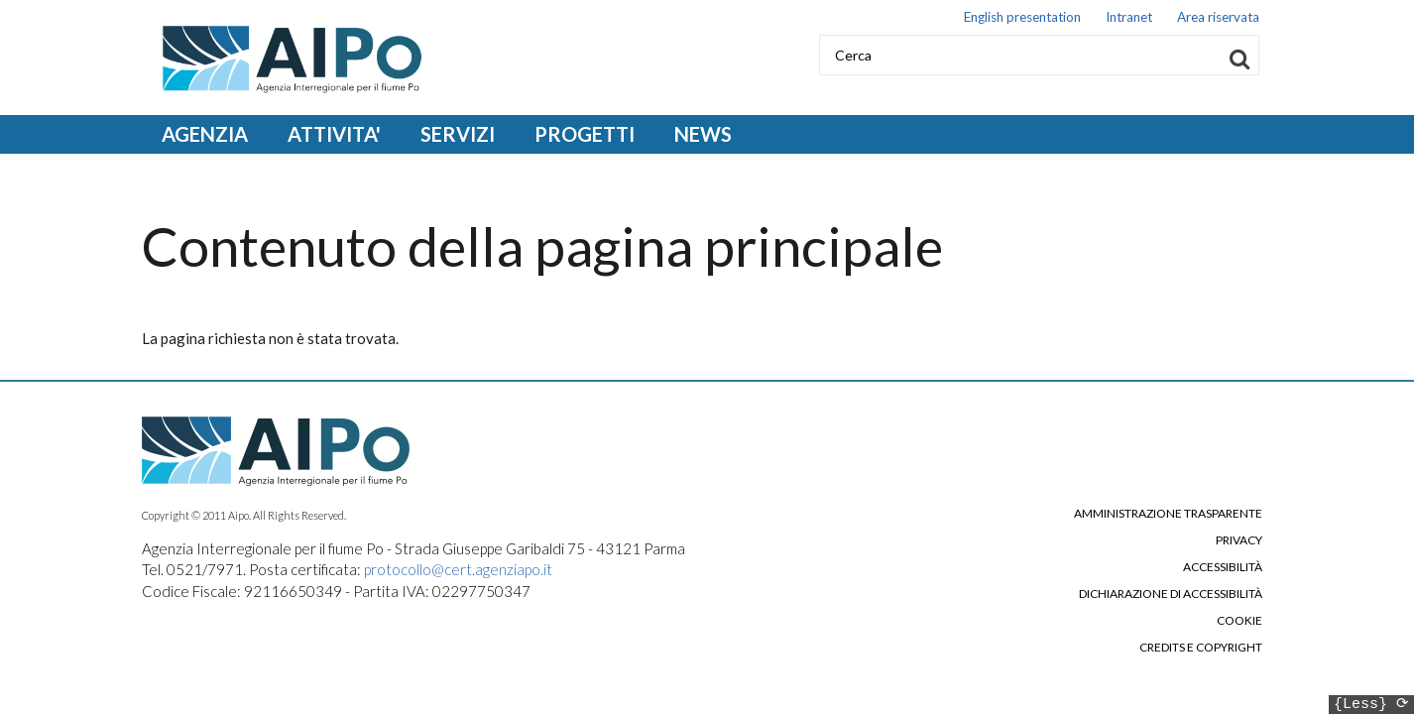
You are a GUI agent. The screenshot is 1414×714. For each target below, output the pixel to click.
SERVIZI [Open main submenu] (457, 134)
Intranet (1129, 17)
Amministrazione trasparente (1168, 514)
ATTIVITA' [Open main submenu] (334, 134)
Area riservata (1218, 17)
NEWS (703, 134)
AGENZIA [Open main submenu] (205, 134)
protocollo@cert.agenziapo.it (458, 569)
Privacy (1239, 540)
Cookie (1239, 621)
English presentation (1022, 17)
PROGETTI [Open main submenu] (584, 134)
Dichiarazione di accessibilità (1170, 594)
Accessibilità (1222, 567)
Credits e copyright (1200, 648)
